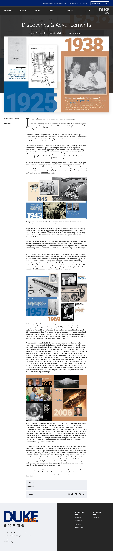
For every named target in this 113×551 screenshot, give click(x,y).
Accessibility (28, 536)
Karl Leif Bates (14, 118)
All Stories (96, 517)
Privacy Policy (19, 536)
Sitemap (6, 539)
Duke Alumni (7, 532)
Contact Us (78, 520)
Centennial (30, 486)
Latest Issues (79, 527)
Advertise (78, 524)
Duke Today (14, 532)
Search (87, 11)
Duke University (23, 532)
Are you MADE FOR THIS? (99, 3)
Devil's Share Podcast (9, 536)
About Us (78, 517)
